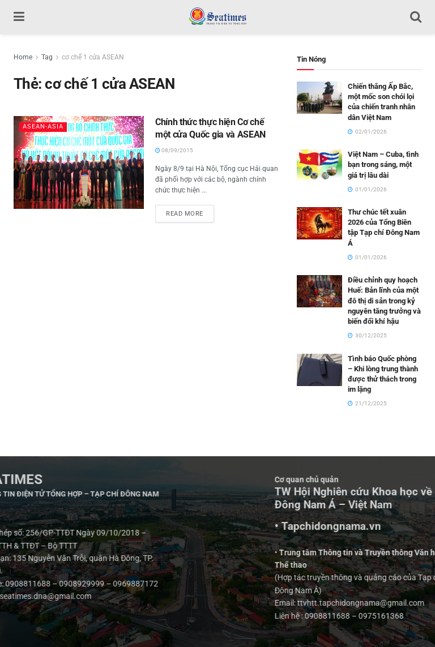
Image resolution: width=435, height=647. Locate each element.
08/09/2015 (174, 150)
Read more (190, 211)
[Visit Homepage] (217, 17)
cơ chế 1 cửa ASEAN (93, 57)
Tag (47, 57)
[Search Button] (415, 17)
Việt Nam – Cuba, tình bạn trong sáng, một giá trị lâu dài (383, 164)
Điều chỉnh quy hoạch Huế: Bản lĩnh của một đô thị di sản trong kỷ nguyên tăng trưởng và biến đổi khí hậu (384, 300)
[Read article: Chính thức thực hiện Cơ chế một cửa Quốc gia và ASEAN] (79, 162)
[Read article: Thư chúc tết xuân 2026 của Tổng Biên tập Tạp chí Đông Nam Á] (319, 223)
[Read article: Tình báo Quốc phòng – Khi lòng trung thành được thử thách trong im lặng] (319, 370)
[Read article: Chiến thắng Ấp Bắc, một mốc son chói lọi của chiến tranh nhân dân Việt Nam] (319, 98)
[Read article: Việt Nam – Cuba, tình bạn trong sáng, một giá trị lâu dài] (319, 165)
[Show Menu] (19, 17)
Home (23, 57)
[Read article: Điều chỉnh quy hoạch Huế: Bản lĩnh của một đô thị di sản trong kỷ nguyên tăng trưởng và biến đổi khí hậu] (319, 291)
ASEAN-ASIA (43, 126)
